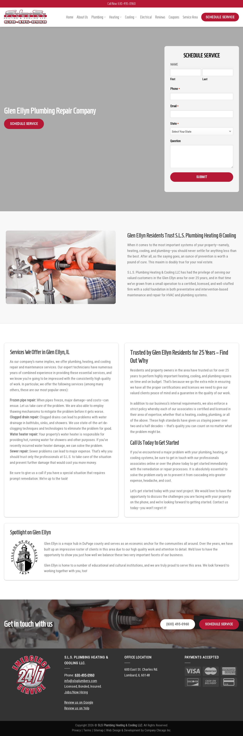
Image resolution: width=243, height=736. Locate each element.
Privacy (76, 730)
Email (174, 106)
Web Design (113, 730)
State (174, 124)
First (172, 79)
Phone (174, 89)
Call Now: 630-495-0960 (121, 4)
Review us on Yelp (76, 708)
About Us (82, 17)
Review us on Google (78, 702)
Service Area (190, 17)
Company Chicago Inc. (158, 730)
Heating (115, 17)
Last (204, 79)
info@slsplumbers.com (80, 681)
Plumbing (98, 17)
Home (69, 17)
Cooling (131, 17)
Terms (87, 730)
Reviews (160, 17)
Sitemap (99, 730)
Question (175, 141)
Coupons (174, 17)
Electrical (146, 17)
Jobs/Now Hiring (76, 692)
